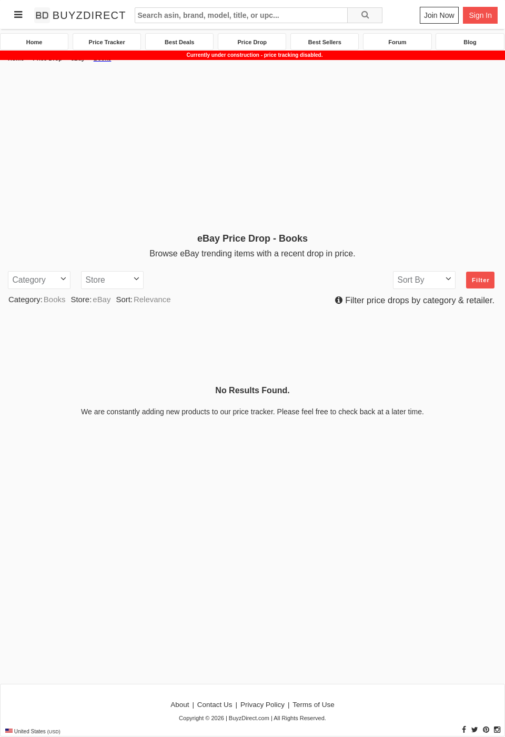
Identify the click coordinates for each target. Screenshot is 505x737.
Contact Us (215, 705)
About (179, 705)
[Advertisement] (252, 146)
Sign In (480, 15)
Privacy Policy (262, 705)
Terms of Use (313, 705)
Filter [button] (481, 280)
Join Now (439, 15)
